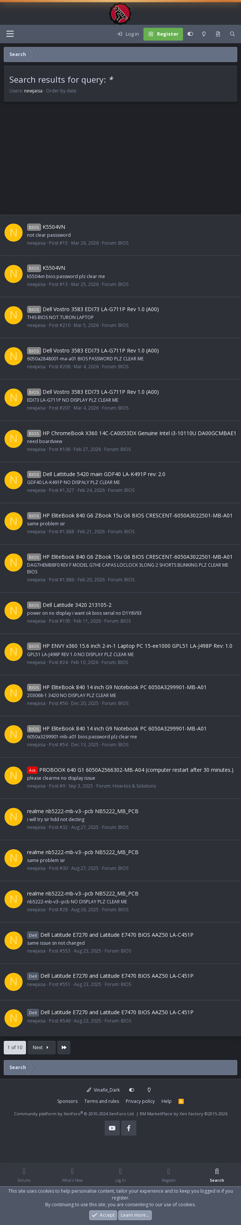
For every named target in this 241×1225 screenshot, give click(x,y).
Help (167, 1101)
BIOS (123, 243)
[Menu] (10, 34)
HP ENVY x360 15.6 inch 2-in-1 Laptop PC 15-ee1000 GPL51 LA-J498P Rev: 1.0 (129, 645)
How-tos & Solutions (134, 786)
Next (41, 1047)
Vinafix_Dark (103, 1090)
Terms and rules (101, 1101)
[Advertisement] (120, 162)
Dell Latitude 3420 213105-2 (69, 604)
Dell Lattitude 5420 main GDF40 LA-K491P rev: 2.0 (96, 474)
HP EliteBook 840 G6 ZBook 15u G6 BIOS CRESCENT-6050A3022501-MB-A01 (130, 515)
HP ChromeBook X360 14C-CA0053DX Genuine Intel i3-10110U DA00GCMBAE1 (131, 433)
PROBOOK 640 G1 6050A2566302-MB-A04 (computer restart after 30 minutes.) (130, 769)
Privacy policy (140, 1101)
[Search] (232, 34)
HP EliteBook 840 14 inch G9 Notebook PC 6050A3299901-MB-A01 (117, 687)
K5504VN (46, 226)
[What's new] (218, 34)
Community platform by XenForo (74, 1113)
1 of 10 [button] (15, 1047)
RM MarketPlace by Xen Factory (183, 1113)
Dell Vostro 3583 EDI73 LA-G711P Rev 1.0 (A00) (93, 309)
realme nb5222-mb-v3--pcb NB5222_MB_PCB (83, 811)
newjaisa (33, 91)
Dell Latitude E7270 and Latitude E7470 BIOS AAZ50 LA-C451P (110, 934)
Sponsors (67, 1101)
